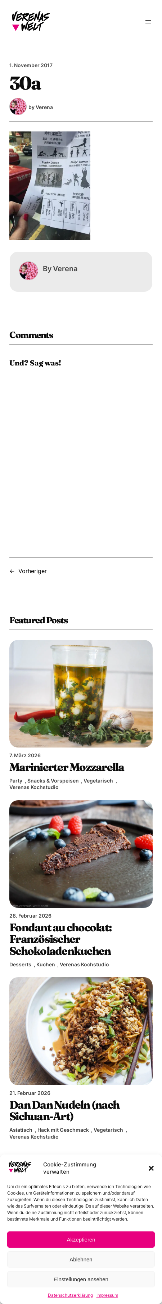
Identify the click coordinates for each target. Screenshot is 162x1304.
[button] (151, 1168)
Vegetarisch (98, 780)
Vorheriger (32, 571)
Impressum (107, 1295)
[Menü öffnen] (148, 21)
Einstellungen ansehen (81, 1279)
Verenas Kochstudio (34, 787)
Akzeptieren (81, 1239)
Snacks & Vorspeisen (53, 780)
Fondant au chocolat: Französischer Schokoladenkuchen (60, 939)
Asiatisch (20, 1130)
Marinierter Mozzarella (66, 767)
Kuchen (45, 964)
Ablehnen (80, 1259)
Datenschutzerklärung (70, 1295)
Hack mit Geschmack (63, 1130)
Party (15, 780)
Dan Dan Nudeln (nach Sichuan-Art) (64, 1110)
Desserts (20, 964)
